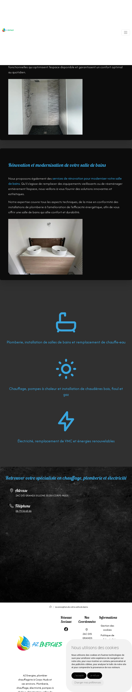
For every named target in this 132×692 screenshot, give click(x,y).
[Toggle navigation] (125, 32)
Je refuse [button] (94, 675)
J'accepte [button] (79, 675)
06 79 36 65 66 (23, 511)
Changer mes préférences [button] (87, 682)
